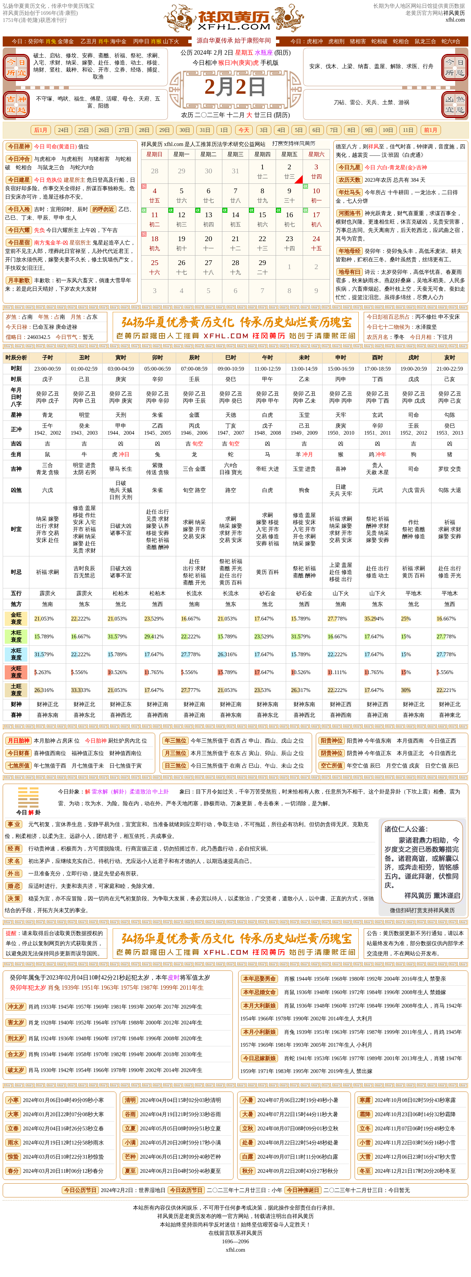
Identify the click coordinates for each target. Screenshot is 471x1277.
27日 (124, 130)
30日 (184, 130)
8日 (352, 130)
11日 (408, 130)
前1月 (431, 130)
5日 (299, 130)
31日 (205, 130)
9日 (369, 130)
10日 (388, 130)
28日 (144, 130)
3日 (264, 130)
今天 (244, 130)
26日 (104, 130)
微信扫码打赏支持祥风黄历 (422, 910)
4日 (281, 130)
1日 (224, 130)
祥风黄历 (454, 13)
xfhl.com (455, 20)
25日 (83, 130)
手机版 (269, 62)
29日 (164, 130)
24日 (63, 130)
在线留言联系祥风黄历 (235, 1233)
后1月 (41, 130)
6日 (316, 130)
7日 (334, 130)
